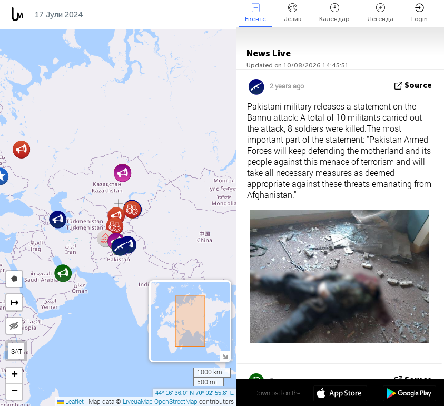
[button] (21, 149)
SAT (16, 351)
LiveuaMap (138, 401)
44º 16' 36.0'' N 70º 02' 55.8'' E (194, 393)
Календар (334, 13)
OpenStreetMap (176, 401)
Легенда (380, 13)
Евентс (255, 13)
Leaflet (70, 401)
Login (419, 13)
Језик (292, 13)
